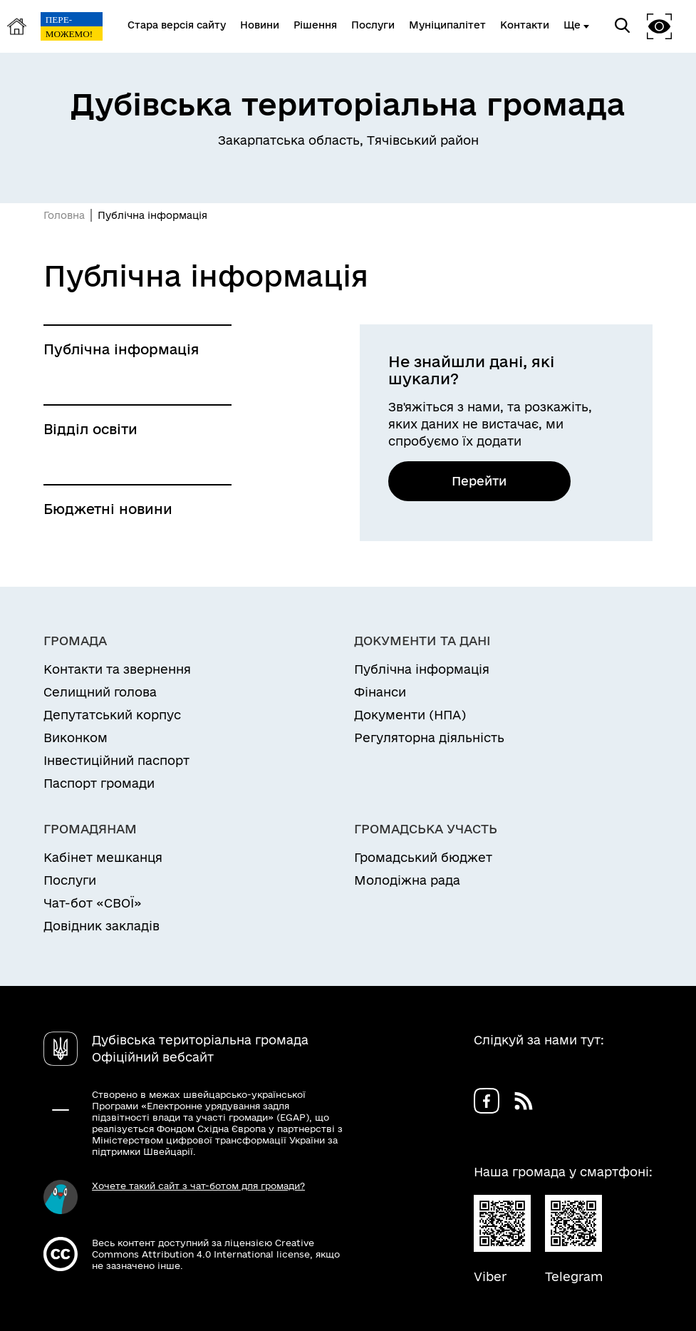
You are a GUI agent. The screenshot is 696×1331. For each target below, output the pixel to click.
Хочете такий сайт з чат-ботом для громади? (198, 1186)
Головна (64, 215)
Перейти (479, 481)
